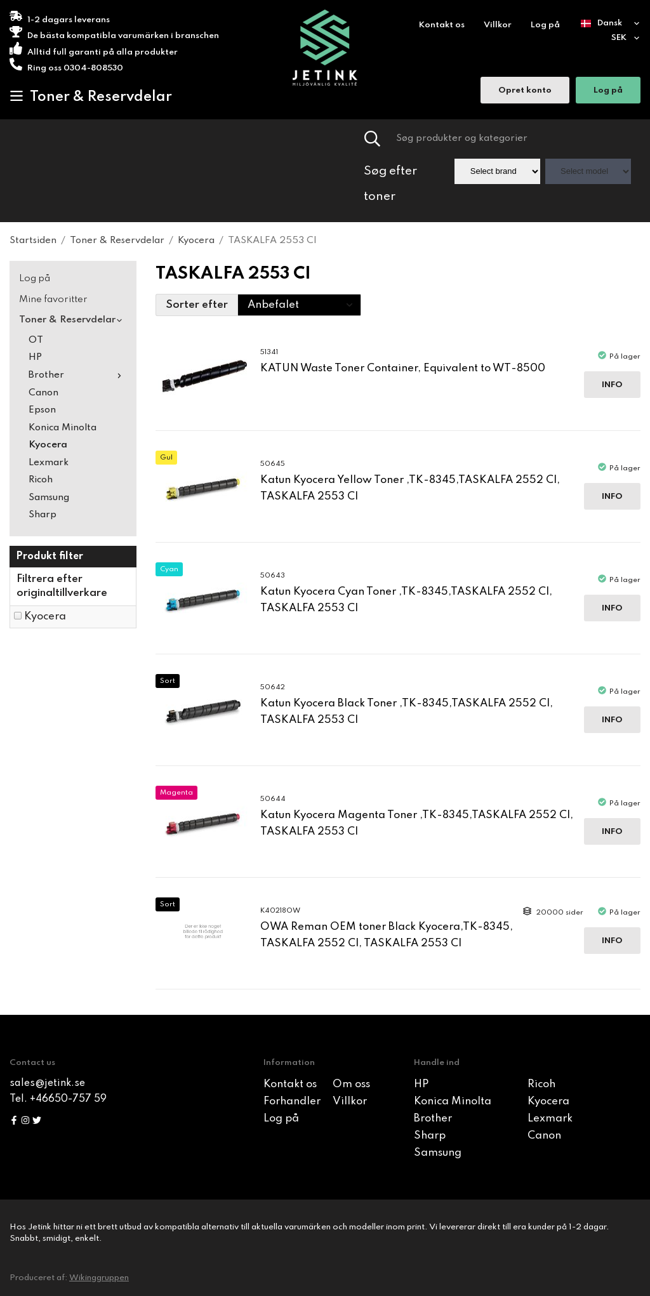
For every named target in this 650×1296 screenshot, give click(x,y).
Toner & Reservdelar (91, 96)
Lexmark (49, 463)
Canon (43, 393)
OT (36, 340)
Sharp (42, 515)
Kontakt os (442, 25)
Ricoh (41, 480)
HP (35, 357)
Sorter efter (197, 305)
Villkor (498, 25)
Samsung (49, 498)
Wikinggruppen (99, 1278)
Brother (78, 375)
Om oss (351, 1084)
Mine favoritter (53, 299)
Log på (545, 25)
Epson (42, 410)
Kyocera (48, 445)
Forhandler (292, 1101)
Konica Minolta (62, 428)
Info (612, 385)
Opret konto (525, 92)
